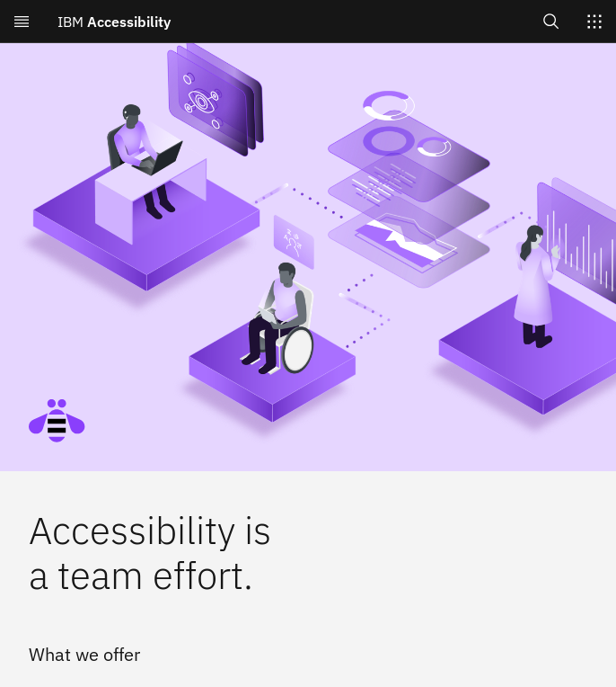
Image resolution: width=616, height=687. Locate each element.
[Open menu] (21, 21)
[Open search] (551, 21)
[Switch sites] (594, 21)
